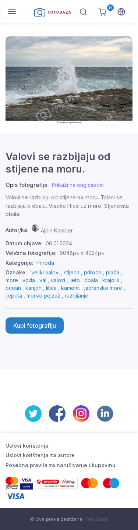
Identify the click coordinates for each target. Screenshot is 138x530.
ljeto (75, 280)
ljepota (14, 295)
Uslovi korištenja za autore (40, 455)
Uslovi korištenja (27, 445)
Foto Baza (96, 519)
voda (28, 280)
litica (51, 288)
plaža (112, 272)
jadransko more (103, 288)
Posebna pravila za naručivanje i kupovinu (61, 465)
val (42, 280)
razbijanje (76, 295)
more (12, 280)
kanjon (33, 288)
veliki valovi (45, 272)
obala (91, 280)
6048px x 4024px (82, 253)
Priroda (45, 263)
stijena (71, 272)
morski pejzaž (43, 295)
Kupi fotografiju (34, 325)
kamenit (70, 288)
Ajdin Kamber (57, 230)
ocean (13, 288)
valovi (58, 280)
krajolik (111, 280)
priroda (93, 272)
